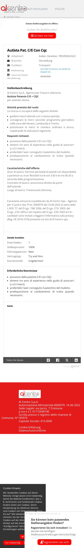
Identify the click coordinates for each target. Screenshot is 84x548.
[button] (76, 360)
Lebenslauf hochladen (33, 9)
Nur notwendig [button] (12, 542)
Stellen (59, 9)
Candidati (74, 455)
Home (7, 9)
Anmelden (11, 17)
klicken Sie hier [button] (42, 35)
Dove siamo (72, 466)
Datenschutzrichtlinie (32, 430)
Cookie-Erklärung (30, 427)
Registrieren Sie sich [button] (54, 542)
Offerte (76, 472)
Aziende (75, 461)
